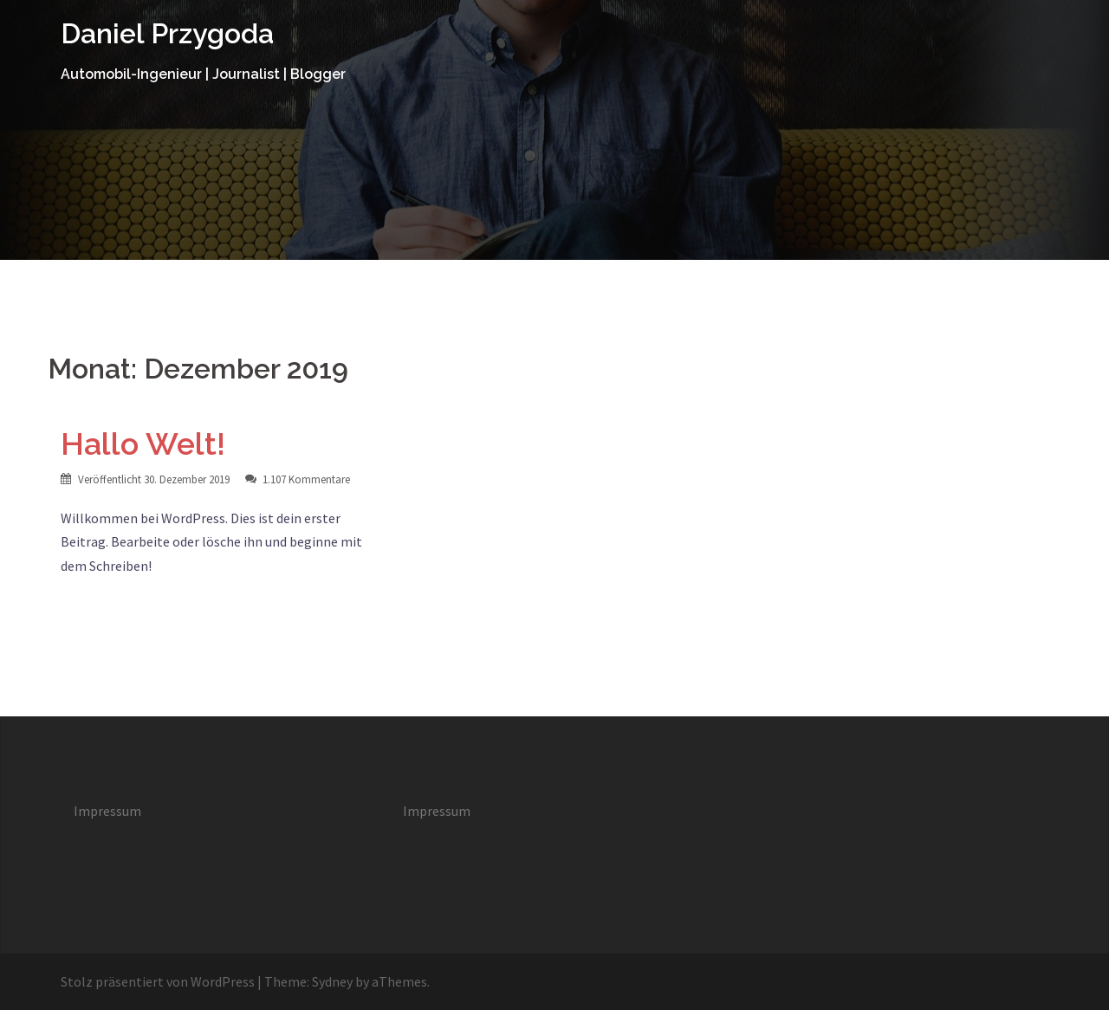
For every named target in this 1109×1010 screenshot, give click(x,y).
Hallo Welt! (143, 443)
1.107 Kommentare (306, 479)
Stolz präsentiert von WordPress (158, 981)
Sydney (332, 981)
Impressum (107, 810)
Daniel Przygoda (167, 33)
